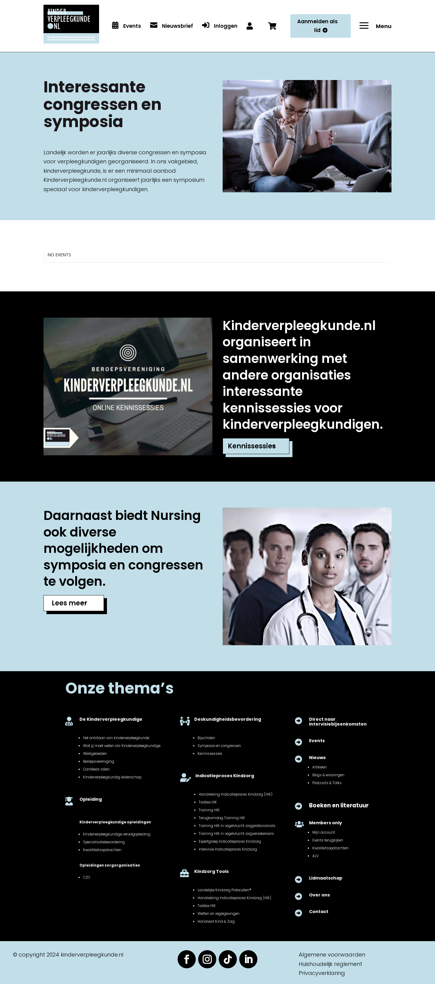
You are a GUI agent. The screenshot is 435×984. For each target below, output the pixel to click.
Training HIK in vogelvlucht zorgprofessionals (237, 825)
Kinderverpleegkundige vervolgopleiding (116, 834)
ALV (315, 856)
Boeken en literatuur (339, 805)
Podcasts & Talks (327, 782)
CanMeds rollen (96, 769)
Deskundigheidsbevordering (227, 719)
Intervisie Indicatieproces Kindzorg (228, 849)
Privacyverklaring (322, 973)
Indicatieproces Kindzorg (224, 776)
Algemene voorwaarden (332, 954)
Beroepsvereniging (98, 761)
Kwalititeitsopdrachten (102, 850)
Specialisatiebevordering (104, 842)
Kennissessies (252, 446)
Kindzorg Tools (211, 871)
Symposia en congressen (219, 745)
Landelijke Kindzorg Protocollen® (224, 890)
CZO (86, 877)
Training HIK (209, 810)
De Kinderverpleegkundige (110, 719)
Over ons (319, 895)
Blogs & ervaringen (328, 775)
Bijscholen (206, 738)
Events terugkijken (327, 840)
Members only (325, 823)
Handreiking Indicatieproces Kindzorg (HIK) (235, 794)
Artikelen (319, 767)
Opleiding (90, 799)
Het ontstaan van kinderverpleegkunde (116, 738)
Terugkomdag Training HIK (222, 818)
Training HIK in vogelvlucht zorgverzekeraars (236, 833)
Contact (318, 912)
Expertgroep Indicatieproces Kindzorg (230, 841)
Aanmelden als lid (317, 26)
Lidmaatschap (325, 878)
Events (317, 741)
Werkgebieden (95, 753)
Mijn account (323, 832)
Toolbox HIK (208, 802)
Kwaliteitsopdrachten (330, 848)
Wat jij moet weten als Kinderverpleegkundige (121, 745)
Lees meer (69, 603)
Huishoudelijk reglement (330, 964)
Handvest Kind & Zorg (216, 921)
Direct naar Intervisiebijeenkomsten (338, 721)
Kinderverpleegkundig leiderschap (112, 777)
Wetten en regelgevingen (219, 913)
